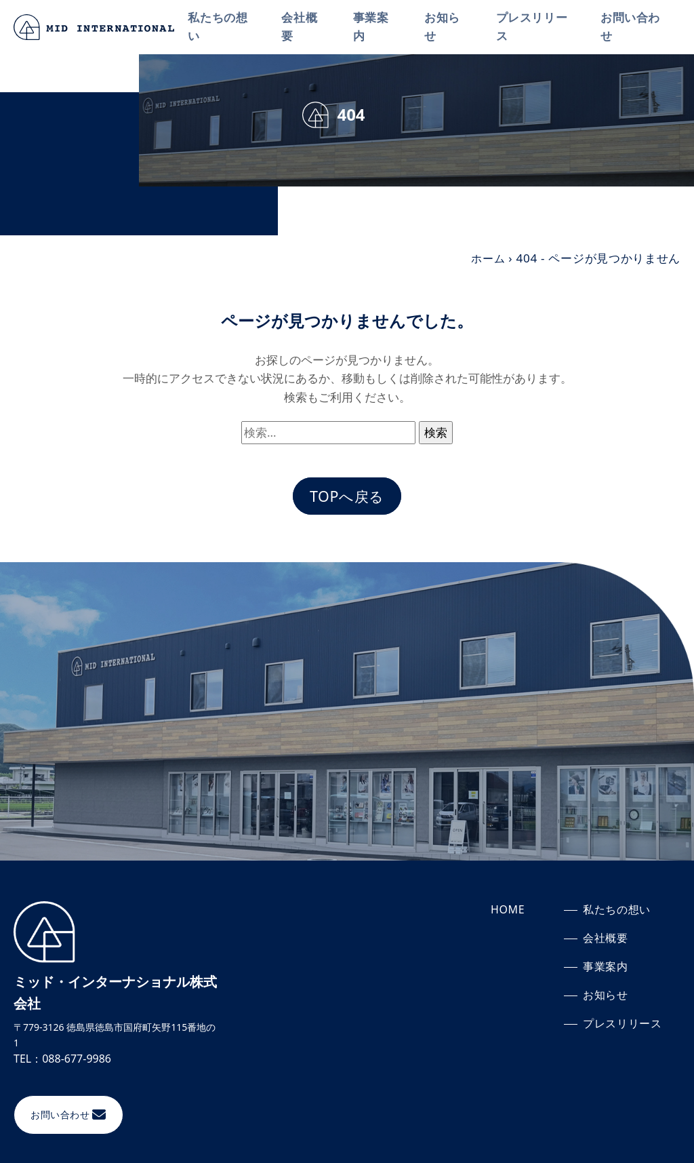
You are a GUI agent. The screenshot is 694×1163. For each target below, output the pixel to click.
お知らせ (446, 27)
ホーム (487, 258)
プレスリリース (535, 27)
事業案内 (375, 27)
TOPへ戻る (347, 497)
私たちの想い (224, 27)
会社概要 (305, 27)
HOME (508, 912)
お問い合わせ (631, 27)
